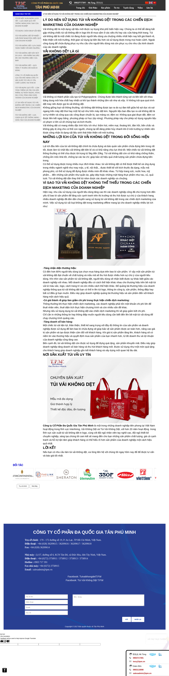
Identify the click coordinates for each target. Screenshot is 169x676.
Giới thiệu (93, 7)
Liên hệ (150, 7)
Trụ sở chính (23, 486)
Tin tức (117, 7)
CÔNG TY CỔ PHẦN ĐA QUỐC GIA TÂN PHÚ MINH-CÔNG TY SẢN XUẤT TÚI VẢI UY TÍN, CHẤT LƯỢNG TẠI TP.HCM (27, 79)
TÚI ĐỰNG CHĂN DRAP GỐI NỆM (28, 31)
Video (140, 7)
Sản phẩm (105, 7)
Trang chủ (80, 7)
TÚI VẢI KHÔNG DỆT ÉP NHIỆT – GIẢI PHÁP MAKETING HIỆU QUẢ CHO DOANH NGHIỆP (28, 38)
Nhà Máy (35, 486)
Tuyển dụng (128, 7)
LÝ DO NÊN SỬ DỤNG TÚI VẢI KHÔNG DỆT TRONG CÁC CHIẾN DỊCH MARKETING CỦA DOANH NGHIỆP (27, 106)
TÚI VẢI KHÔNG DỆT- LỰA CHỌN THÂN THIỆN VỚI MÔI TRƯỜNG (28, 47)
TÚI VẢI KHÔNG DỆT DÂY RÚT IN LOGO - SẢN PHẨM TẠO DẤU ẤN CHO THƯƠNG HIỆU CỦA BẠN (27, 56)
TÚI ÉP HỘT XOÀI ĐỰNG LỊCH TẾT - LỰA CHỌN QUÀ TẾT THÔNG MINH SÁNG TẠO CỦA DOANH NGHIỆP (27, 22)
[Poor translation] (6, 641)
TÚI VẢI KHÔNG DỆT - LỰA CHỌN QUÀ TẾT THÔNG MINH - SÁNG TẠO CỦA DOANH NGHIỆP (27, 117)
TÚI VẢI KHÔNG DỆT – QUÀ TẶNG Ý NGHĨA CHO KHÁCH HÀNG (26, 68)
